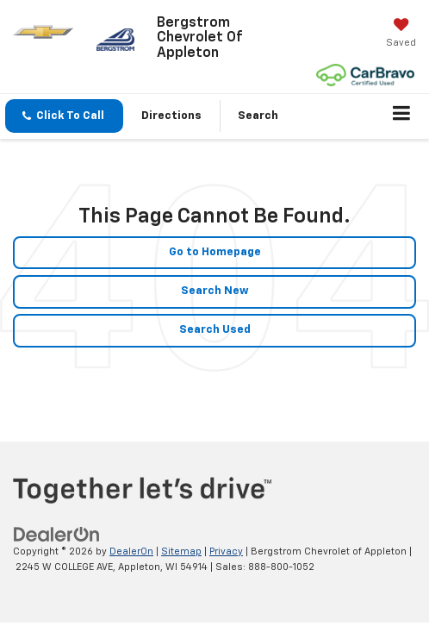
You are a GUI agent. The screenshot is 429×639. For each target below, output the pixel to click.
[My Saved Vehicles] (401, 34)
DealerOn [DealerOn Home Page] (131, 551)
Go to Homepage (215, 252)
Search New (215, 291)
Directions (171, 116)
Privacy (226, 551)
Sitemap (181, 551)
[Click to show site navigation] (402, 116)
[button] (64, 116)
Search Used (215, 329)
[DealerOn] (57, 534)
